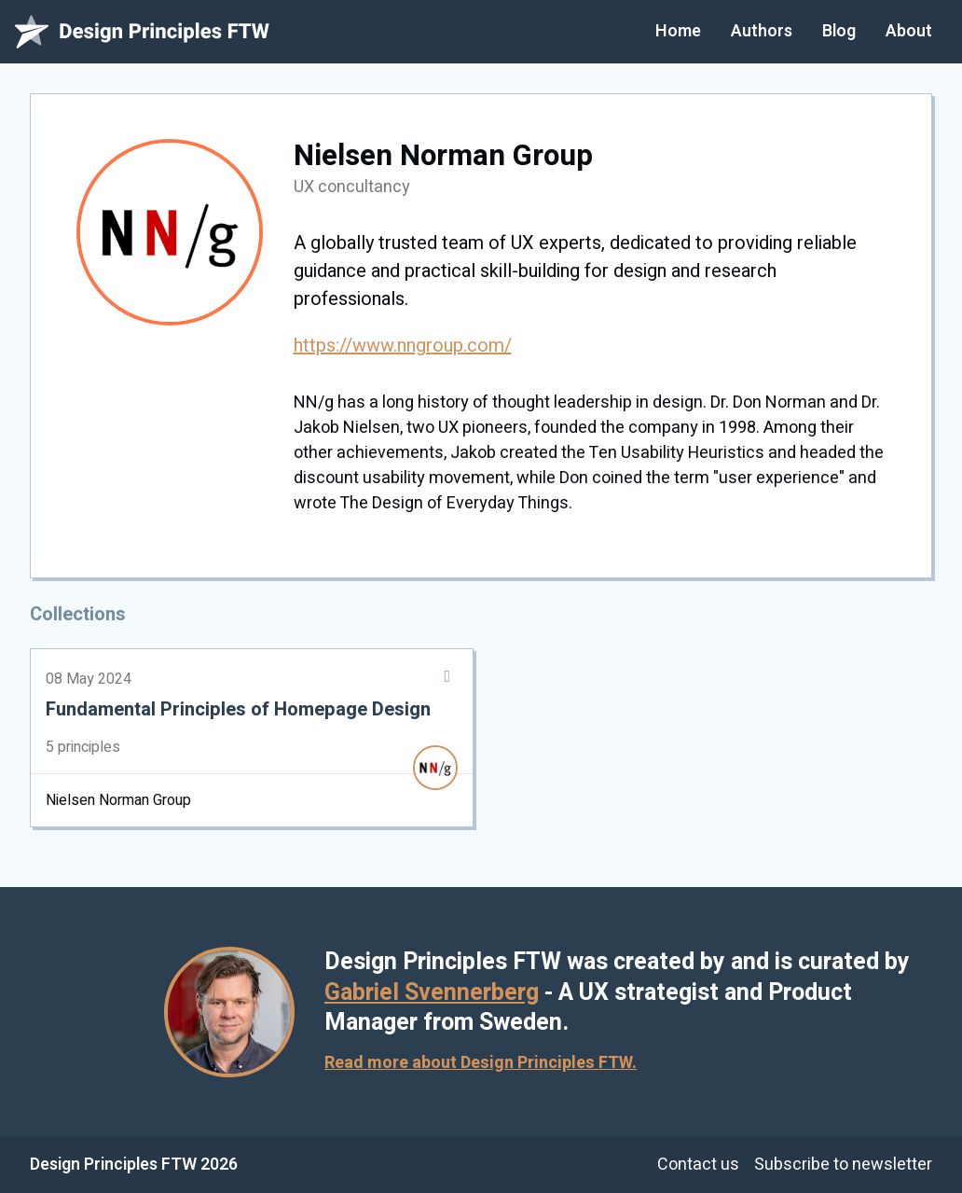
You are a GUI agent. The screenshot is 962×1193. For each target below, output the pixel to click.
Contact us (698, 1164)
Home (678, 31)
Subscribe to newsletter (843, 1164)
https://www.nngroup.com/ (403, 345)
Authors (761, 31)
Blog (839, 31)
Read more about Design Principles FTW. (480, 1062)
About (909, 31)
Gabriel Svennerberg (431, 993)
